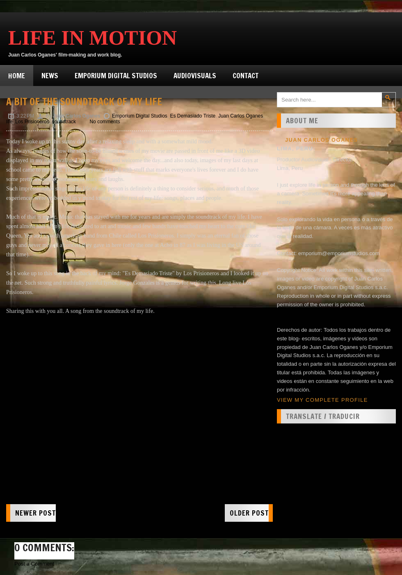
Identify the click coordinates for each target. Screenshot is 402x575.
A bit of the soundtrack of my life (84, 102)
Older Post (249, 513)
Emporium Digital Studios (116, 75)
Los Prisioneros (32, 122)
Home (16, 75)
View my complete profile (322, 400)
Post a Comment (34, 564)
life (9, 122)
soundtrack (64, 122)
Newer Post (35, 513)
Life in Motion (92, 37)
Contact (245, 75)
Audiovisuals (195, 75)
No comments (104, 122)
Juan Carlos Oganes (240, 116)
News (49, 75)
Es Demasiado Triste (192, 116)
